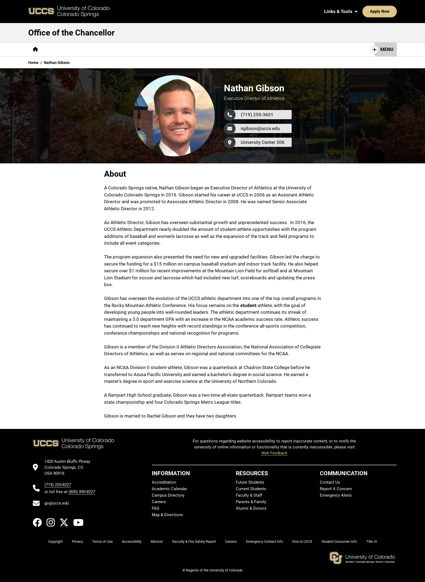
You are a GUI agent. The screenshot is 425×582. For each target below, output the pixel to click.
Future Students (250, 482)
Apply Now (363, 11)
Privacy (77, 541)
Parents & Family (251, 501)
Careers (159, 501)
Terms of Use (102, 541)
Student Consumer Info (339, 541)
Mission (157, 541)
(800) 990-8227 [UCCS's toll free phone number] (82, 491)
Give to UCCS (302, 541)
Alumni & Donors (251, 508)
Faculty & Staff (249, 495)
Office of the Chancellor (71, 32)
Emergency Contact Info (264, 541)
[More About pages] (57, 49)
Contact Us (330, 482)
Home (33, 62)
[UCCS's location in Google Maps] (69, 467)
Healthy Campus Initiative (160, 49)
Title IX (371, 541)
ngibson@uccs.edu (260, 128)
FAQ (155, 508)
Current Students (251, 488)
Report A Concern (336, 488)
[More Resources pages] (211, 49)
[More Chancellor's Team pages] (100, 49)
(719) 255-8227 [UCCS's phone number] (57, 484)
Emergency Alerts (336, 495)
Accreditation (164, 482)
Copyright (55, 541)
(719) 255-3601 (257, 114)
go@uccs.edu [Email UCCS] (56, 503)
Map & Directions (167, 514)
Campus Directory (168, 495)
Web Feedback (274, 453)
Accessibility (131, 541)
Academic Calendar (169, 488)
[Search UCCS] (391, 11)
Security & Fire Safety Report (194, 541)
